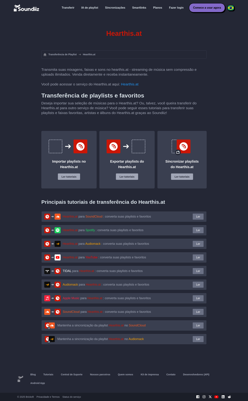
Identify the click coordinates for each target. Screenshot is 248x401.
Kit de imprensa (150, 374)
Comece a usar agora (207, 7)
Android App (37, 383)
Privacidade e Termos (48, 396)
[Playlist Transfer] (27, 7)
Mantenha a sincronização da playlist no (101, 325)
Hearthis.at (129, 84)
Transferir (68, 7)
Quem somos (125, 374)
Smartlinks (139, 7)
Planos (157, 7)
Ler (198, 216)
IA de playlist (89, 7)
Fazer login (176, 7)
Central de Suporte (71, 374)
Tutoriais (48, 374)
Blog (33, 374)
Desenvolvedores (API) (196, 374)
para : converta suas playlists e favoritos (107, 216)
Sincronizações (115, 7)
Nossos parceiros (100, 374)
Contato (170, 374)
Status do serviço (71, 396)
